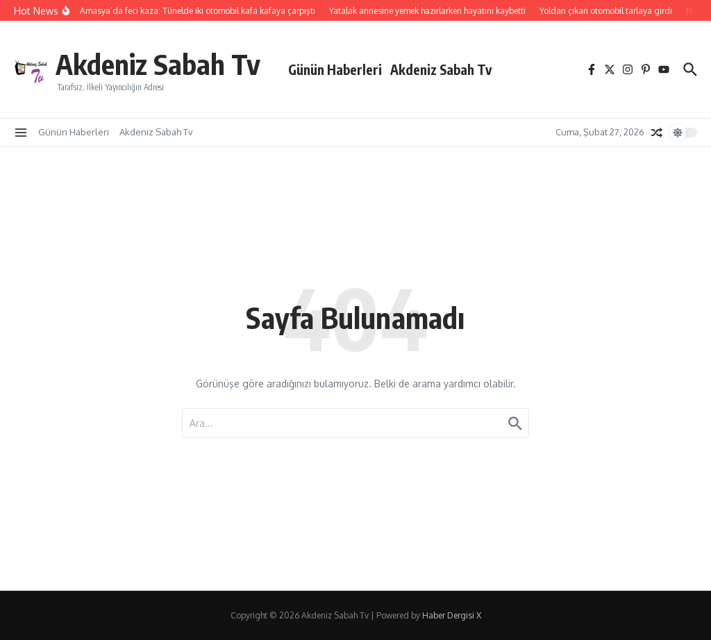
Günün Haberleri (335, 69)
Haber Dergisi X (451, 615)
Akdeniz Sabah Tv (158, 64)
